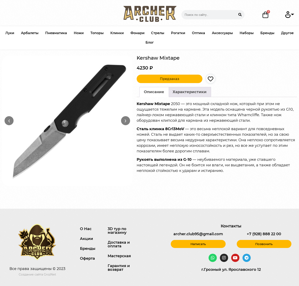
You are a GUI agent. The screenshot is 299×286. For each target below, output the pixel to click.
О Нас (85, 229)
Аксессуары (222, 33)
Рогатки (178, 33)
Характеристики (190, 92)
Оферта (87, 258)
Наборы (247, 33)
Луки (9, 33)
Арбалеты (29, 33)
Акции (86, 238)
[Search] (240, 14)
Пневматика (56, 33)
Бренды (267, 33)
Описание (154, 92)
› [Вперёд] (125, 120)
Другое (287, 33)
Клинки (117, 33)
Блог (149, 42)
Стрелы (157, 33)
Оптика (198, 33)
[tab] (154, 92)
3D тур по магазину (117, 231)
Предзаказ (169, 79)
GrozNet (50, 274)
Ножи (79, 33)
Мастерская (119, 256)
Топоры (97, 33)
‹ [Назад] (9, 120)
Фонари (137, 33)
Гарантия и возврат (119, 268)
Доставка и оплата (119, 244)
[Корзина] (265, 14)
